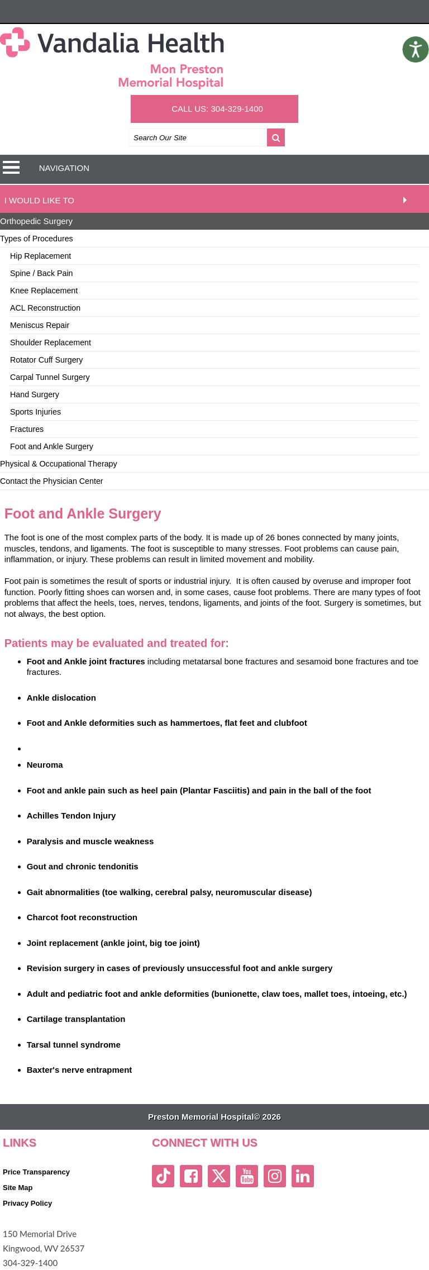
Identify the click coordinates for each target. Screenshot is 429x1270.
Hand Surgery (34, 394)
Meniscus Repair (39, 325)
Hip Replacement (40, 255)
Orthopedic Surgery (36, 221)
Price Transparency (36, 1172)
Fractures (27, 429)
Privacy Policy (27, 1203)
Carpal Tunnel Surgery (50, 377)
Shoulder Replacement (50, 342)
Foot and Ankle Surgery (51, 446)
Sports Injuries (35, 411)
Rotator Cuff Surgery (46, 359)
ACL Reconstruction (45, 307)
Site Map (17, 1187)
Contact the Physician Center (51, 481)
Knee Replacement (44, 290)
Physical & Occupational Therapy (58, 463)
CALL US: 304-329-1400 (217, 108)
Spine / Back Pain (41, 273)
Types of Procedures (36, 238)
